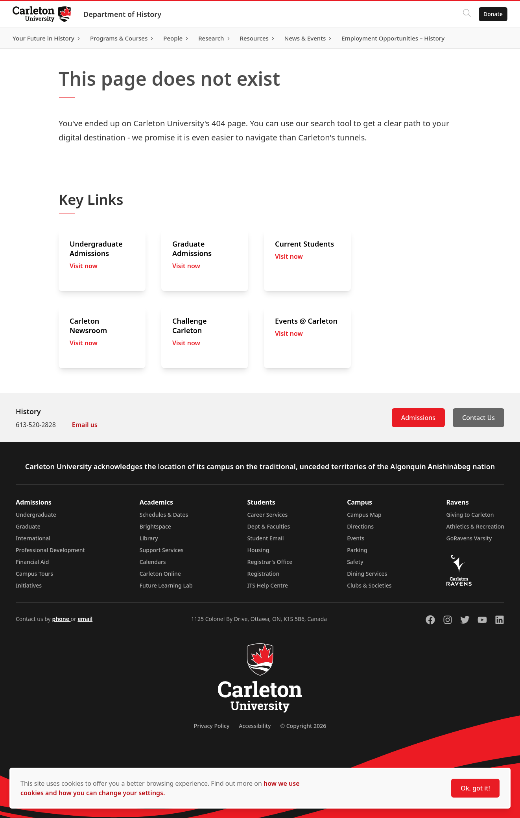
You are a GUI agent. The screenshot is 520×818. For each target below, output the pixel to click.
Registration (263, 573)
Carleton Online (160, 573)
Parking (357, 550)
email (84, 619)
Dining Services (367, 573)
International (33, 538)
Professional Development (50, 550)
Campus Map (364, 514)
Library (149, 538)
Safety (355, 562)
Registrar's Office (270, 562)
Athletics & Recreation (475, 526)
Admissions (418, 417)
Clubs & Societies (369, 585)
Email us (85, 424)
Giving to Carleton (470, 514)
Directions (360, 526)
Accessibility (255, 726)
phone (61, 619)
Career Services (267, 514)
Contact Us (478, 417)
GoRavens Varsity (469, 538)
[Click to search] (467, 14)
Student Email (265, 538)
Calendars (153, 562)
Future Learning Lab (166, 585)
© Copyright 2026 (303, 726)
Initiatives (29, 585)
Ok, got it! (475, 788)
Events (355, 538)
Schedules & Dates (164, 514)
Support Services (162, 550)
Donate (493, 14)
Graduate (28, 526)
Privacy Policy (211, 726)
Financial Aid (32, 562)
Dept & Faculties (268, 526)
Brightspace (155, 526)
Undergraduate (36, 514)
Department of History (122, 14)
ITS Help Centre (267, 585)
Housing (258, 550)
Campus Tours (34, 573)
